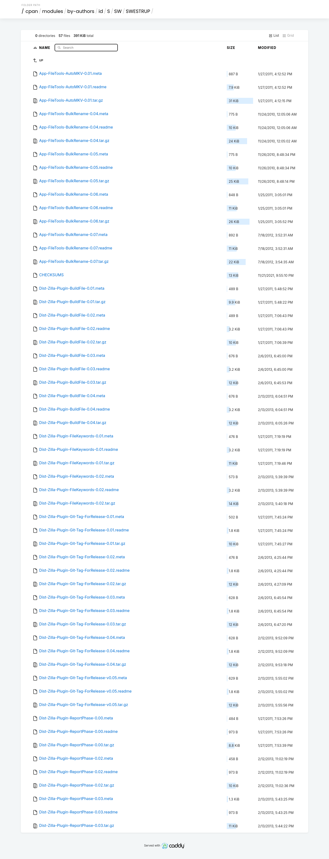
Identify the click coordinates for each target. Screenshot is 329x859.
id (101, 11)
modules (52, 11)
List (274, 35)
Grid (288, 35)
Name (45, 47)
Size (231, 48)
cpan (32, 11)
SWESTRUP (138, 11)
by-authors (80, 11)
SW (118, 11)
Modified (267, 48)
